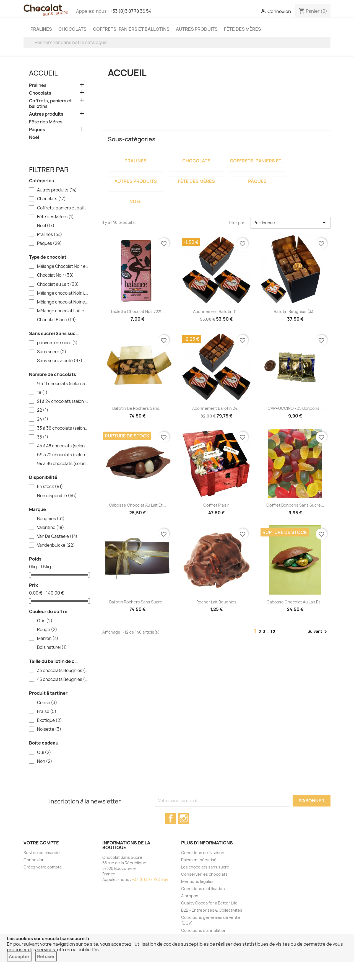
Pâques (37, 130)
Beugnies (51, 519)
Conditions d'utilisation (203, 888)
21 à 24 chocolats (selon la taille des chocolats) (62, 401)
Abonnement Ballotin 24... (216, 408)
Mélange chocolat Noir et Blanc (62, 302)
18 (42, 392)
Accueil (43, 73)
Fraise (46, 711)
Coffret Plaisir (216, 505)
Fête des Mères (242, 29)
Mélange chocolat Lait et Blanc (62, 311)
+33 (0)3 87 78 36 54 (131, 11)
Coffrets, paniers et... (257, 161)
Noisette (49, 729)
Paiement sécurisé (199, 859)
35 (42, 437)
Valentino (50, 527)
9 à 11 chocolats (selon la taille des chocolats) (62, 384)
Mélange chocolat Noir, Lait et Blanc (62, 293)
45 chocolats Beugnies (62, 679)
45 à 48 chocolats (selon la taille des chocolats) (62, 446)
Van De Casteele (57, 536)
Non (44, 761)
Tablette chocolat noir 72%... (137, 311)
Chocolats (72, 29)
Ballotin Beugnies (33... (295, 311)
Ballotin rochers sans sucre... (137, 602)
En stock (50, 486)
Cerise (47, 703)
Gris (45, 621)
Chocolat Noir (55, 275)
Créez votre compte (43, 867)
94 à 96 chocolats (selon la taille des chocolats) (62, 463)
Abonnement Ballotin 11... (216, 311)
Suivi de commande (42, 852)
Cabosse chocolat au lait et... (137, 505)
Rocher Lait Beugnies (216, 602)
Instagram (183, 818)
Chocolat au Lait (58, 284)
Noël (34, 137)
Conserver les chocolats (204, 874)
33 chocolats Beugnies (62, 670)
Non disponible (57, 496)
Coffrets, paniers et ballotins (131, 29)
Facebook (170, 818)
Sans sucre (51, 352)
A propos (189, 895)
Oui (44, 752)
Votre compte (41, 843)
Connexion (34, 859)
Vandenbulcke (56, 545)
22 (42, 410)
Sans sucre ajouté (59, 361)
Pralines (41, 29)
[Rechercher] (177, 42)
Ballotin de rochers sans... (137, 408)
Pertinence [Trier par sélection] (290, 222)
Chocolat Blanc (56, 320)
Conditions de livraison (202, 852)
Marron (47, 638)
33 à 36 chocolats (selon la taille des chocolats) (62, 428)
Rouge (47, 629)
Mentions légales (197, 881)
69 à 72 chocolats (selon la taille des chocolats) (62, 455)
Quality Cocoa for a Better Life (209, 903)
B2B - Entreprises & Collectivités (211, 910)
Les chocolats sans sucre (205, 867)
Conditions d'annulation (204, 930)
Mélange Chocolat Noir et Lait (62, 266)
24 (42, 419)
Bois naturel (52, 647)
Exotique (49, 720)
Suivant (318, 631)
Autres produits (197, 29)
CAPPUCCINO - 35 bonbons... (295, 408)
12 (273, 631)
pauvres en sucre (57, 343)
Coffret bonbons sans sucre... (295, 505)
